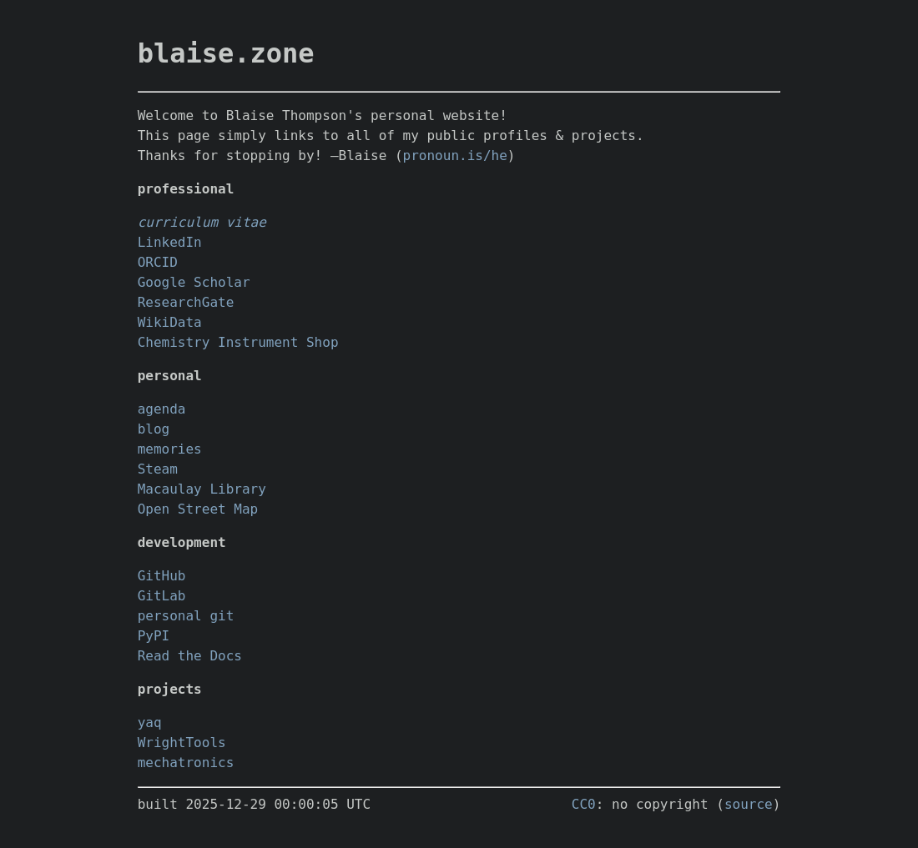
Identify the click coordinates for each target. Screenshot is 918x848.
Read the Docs (190, 656)
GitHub (162, 576)
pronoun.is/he (455, 155)
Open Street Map (198, 509)
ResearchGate (186, 302)
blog (154, 429)
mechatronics (186, 762)
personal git (186, 616)
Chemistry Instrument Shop (238, 342)
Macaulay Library (202, 489)
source (748, 804)
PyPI (154, 636)
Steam (158, 469)
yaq (150, 722)
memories (170, 449)
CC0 (584, 804)
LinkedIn (170, 242)
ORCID (158, 262)
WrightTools (182, 742)
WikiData (170, 322)
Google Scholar (194, 282)
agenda (162, 409)
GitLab (162, 596)
